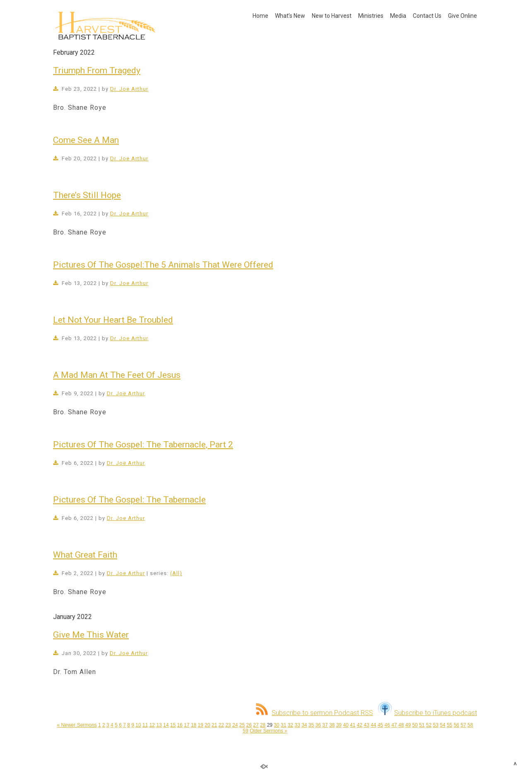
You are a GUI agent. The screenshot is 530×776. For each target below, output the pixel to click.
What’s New (290, 15)
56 (456, 725)
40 (345, 725)
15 (173, 725)
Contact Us (427, 15)
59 (245, 731)
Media (398, 15)
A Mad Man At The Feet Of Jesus (117, 375)
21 (214, 725)
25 (242, 725)
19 (200, 725)
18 (193, 725)
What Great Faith (85, 555)
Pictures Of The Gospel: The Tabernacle (129, 500)
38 (332, 725)
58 (470, 725)
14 (166, 725)
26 (249, 725)
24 (235, 725)
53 (435, 725)
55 (449, 725)
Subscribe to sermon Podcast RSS (314, 713)
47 (394, 725)
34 (304, 725)
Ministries (370, 15)
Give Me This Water (91, 635)
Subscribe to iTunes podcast (427, 713)
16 (180, 725)
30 (276, 725)
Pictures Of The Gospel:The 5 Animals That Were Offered (163, 265)
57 (463, 725)
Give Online (462, 15)
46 (387, 725)
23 (228, 725)
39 (339, 725)
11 (145, 725)
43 (366, 725)
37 (325, 725)
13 (158, 725)
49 (408, 725)
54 (442, 725)
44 (373, 725)
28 (262, 725)
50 (414, 725)
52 (428, 725)
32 (290, 725)
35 (311, 725)
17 (186, 725)
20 (207, 725)
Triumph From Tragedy (96, 70)
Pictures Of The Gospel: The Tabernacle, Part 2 (143, 445)
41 (352, 725)
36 (318, 725)
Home (260, 15)
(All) (176, 573)
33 (297, 725)
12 (152, 725)
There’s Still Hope (87, 195)
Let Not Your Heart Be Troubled (113, 320)
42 (359, 725)
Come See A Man (86, 140)
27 (255, 725)
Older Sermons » (268, 731)
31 (283, 725)
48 (401, 725)
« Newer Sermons (77, 725)
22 (221, 725)
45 (380, 725)
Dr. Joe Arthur (129, 89)
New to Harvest (332, 15)
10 (138, 725)
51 (421, 725)
